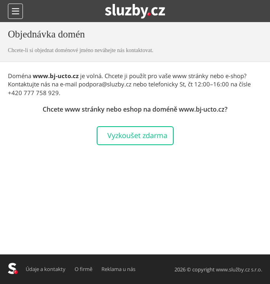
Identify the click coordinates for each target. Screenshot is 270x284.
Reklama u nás (119, 269)
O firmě (84, 269)
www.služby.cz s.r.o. (239, 269)
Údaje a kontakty (46, 269)
